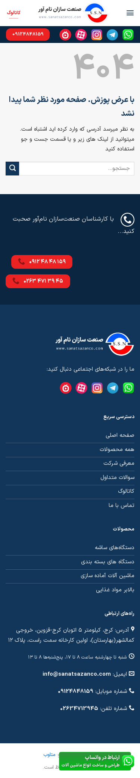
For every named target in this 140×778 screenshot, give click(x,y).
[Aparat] (81, 35)
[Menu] (130, 13)
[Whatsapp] (128, 35)
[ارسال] (12, 168)
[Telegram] (112, 35)
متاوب (49, 755)
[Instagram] (97, 35)
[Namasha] (65, 35)
